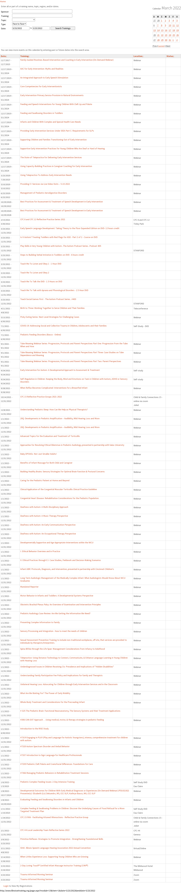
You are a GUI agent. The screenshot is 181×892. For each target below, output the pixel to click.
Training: (5, 16)
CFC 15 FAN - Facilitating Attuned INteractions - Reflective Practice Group (54, 817)
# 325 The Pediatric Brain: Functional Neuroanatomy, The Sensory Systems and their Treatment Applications (70, 710)
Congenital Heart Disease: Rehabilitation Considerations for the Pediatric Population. (59, 498)
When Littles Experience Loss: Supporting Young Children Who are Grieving (54, 856)
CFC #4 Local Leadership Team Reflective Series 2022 (44, 830)
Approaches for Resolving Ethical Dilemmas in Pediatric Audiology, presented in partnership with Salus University (72, 445)
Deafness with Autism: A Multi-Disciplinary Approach (44, 507)
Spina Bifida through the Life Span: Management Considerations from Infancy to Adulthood (62, 648)
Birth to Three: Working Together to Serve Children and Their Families (52, 308)
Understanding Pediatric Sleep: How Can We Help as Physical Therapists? (54, 409)
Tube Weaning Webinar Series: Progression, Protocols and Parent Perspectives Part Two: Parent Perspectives (70, 361)
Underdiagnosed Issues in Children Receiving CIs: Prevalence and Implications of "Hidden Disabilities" (67, 666)
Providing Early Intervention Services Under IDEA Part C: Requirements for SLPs (57, 130)
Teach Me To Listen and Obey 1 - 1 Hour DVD (40, 263)
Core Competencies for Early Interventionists (41, 86)
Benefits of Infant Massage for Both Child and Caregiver (46, 462)
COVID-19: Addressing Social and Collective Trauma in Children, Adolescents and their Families (63, 325)
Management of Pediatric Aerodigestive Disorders (43, 192)
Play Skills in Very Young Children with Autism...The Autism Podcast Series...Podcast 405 (60, 245)
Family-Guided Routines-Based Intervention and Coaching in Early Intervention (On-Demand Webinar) (67, 59)
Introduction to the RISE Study (34, 728)
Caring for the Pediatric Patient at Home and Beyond (44, 480)
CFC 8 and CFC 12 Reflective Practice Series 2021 (42, 219)
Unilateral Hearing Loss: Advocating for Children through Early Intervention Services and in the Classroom (69, 684)
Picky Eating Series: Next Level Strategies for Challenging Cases (49, 316)
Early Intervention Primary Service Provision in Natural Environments (52, 95)
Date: (3, 28)
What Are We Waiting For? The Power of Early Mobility (45, 693)
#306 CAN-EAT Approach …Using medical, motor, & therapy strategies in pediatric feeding (62, 719)
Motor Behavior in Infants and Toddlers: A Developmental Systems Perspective (56, 595)
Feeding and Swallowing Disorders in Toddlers (41, 113)
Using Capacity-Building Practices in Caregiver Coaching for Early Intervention (56, 166)
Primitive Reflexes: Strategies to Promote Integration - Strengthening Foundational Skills (61, 839)
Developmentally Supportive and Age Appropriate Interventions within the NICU (56, 542)
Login (6, 885)
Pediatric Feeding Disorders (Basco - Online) (40, 334)
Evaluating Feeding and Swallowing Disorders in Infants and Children (52, 799)
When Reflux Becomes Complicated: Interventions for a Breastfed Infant (53, 387)
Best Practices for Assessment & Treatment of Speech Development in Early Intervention (61, 201)
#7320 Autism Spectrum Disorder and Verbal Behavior (45, 746)
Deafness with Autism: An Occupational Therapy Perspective (48, 533)
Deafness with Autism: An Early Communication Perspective (47, 524)
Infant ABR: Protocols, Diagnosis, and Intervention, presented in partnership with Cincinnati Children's (67, 569)
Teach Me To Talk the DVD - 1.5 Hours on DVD (41, 281)
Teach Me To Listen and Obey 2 (34, 272)
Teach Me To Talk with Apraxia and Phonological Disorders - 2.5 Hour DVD (54, 290)
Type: (3, 24)
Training (25, 56)
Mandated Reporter (29, 586)
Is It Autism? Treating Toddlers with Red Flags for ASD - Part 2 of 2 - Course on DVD (58, 237)
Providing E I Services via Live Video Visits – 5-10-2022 (45, 183)
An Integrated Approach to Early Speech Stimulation (44, 77)
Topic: (4, 20)
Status (170, 56)
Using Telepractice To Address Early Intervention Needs (46, 175)
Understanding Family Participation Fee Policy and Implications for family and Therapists (61, 675)
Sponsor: (5, 11)
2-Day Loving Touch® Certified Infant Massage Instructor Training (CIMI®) (54, 865)
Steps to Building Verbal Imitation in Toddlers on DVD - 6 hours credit (52, 254)
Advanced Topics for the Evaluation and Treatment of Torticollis (50, 436)
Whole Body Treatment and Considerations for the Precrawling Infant (52, 702)
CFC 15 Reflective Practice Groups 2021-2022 (41, 396)
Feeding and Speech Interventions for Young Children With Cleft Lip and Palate (56, 104)
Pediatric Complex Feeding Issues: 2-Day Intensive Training (47, 781)
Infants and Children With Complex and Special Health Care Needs (50, 121)
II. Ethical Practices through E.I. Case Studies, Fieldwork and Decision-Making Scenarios (60, 560)
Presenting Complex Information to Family (40, 622)
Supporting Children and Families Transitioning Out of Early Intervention (53, 139)
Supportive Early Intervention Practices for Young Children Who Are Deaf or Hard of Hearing (62, 148)
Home (3, 1)
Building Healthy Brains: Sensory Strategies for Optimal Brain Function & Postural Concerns (62, 471)
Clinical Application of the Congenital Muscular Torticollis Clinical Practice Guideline (58, 489)
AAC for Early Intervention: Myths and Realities (41, 68)
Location (138, 56)
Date (4, 56)
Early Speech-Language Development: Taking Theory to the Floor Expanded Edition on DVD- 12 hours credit (69, 228)
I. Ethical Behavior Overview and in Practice (40, 551)
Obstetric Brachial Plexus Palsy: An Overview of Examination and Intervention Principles (60, 604)
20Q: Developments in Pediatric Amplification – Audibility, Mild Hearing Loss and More (59, 418)
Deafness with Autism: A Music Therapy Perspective (44, 515)
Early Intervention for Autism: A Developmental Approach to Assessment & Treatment (60, 370)
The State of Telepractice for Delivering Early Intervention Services (51, 157)
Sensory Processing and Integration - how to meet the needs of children (53, 631)
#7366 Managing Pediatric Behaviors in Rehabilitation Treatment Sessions (54, 772)
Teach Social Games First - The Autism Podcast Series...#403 (48, 299)
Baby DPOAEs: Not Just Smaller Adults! (38, 453)
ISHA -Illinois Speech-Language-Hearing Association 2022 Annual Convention (55, 847)
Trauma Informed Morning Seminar (36, 874)
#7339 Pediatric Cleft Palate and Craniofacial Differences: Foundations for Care (56, 764)
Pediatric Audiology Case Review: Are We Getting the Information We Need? (55, 613)
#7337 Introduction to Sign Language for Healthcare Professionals (51, 755)
